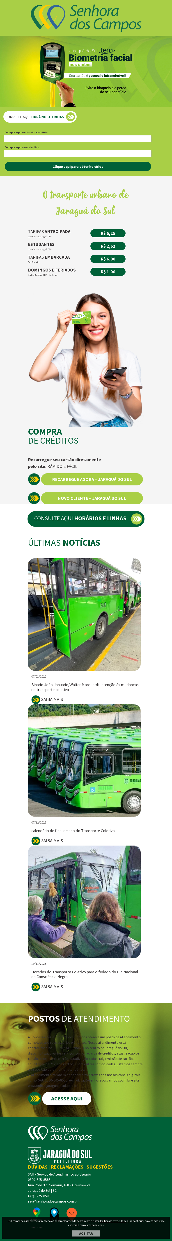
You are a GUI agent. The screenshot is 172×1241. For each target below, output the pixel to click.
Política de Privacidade (113, 1221)
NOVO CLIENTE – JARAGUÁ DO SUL (92, 498)
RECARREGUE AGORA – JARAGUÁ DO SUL (92, 479)
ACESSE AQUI (66, 1098)
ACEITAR (86, 1233)
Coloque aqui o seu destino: (22, 147)
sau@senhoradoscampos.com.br (53, 1201)
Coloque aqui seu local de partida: (26, 132)
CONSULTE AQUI (34, 116)
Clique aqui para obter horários (78, 166)
